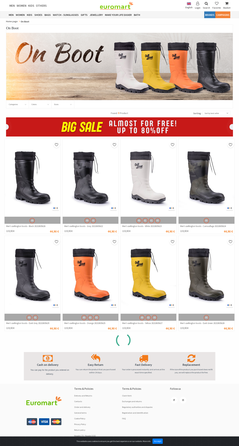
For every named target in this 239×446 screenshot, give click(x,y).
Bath (137, 14)
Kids (31, 6)
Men (12, 6)
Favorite (216, 5)
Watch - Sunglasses (66, 14)
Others (41, 6)
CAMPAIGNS (222, 14)
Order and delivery (82, 407)
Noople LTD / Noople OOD (85, 435)
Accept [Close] (157, 441)
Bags (48, 14)
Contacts (78, 401)
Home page (12, 21)
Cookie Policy (79, 418)
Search (206, 5)
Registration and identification (135, 413)
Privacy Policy (80, 424)
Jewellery (96, 14)
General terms (80, 413)
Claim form (127, 395)
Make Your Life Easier (118, 14)
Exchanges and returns (132, 401)
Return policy (79, 430)
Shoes (38, 14)
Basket (226, 5)
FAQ (124, 418)
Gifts (84, 14)
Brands (209, 14)
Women (22, 6)
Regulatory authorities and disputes (137, 407)
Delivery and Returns (83, 395)
